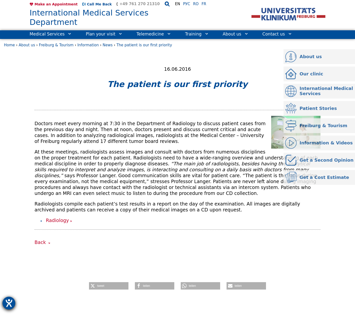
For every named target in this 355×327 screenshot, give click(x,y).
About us (235, 34)
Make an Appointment (56, 4)
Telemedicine (153, 34)
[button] (108, 286)
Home (9, 45)
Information (88, 45)
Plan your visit (104, 34)
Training (196, 34)
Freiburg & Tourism (56, 45)
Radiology (57, 220)
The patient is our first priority (144, 45)
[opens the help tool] (8, 303)
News (108, 45)
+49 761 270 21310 (139, 4)
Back (41, 242)
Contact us (276, 34)
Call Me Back (99, 4)
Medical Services (50, 34)
